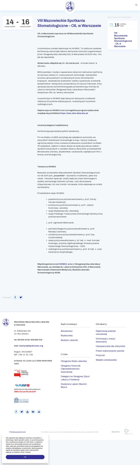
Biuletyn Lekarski (69, 340)
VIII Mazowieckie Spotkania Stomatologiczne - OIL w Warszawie (122, 40)
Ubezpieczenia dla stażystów (110, 346)
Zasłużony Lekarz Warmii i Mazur (74, 385)
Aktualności (66, 331)
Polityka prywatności (17, 432)
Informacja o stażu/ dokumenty (105, 340)
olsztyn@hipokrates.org (31, 346)
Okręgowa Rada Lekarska (74, 361)
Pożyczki (100, 355)
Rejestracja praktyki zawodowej (106, 332)
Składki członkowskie (106, 360)
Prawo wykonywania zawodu (110, 351)
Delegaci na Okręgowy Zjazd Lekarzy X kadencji (75, 378)
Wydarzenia (67, 335)
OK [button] (25, 457)
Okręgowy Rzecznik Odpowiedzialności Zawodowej (70, 369)
